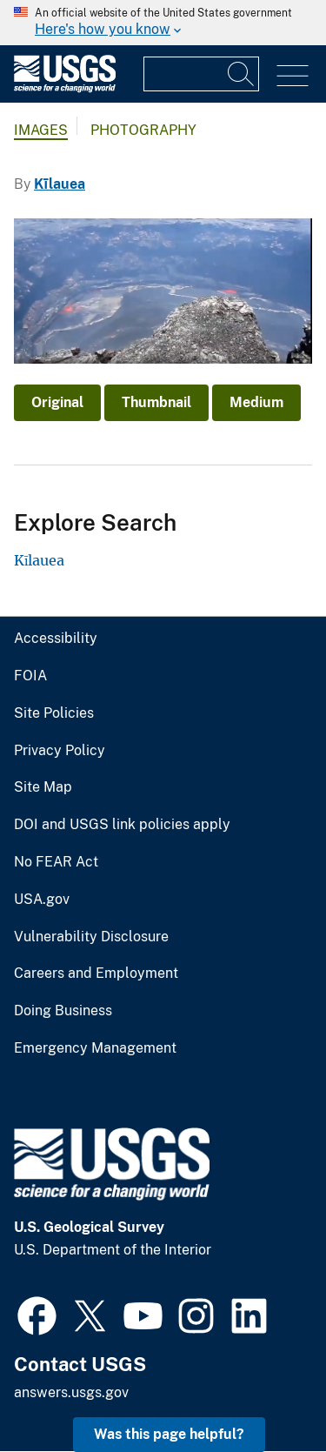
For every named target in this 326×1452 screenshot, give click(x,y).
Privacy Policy (59, 751)
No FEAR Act (56, 862)
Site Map (43, 787)
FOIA (30, 676)
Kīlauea (59, 184)
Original (57, 402)
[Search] (241, 74)
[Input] (201, 74)
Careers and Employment (96, 973)
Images (41, 130)
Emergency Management (95, 1048)
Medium (256, 402)
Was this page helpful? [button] (169, 1434)
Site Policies (54, 713)
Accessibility (55, 638)
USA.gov (42, 899)
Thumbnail (156, 402)
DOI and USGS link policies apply (122, 825)
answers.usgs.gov (71, 1392)
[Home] (65, 88)
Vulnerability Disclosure (91, 937)
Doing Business (63, 1011)
